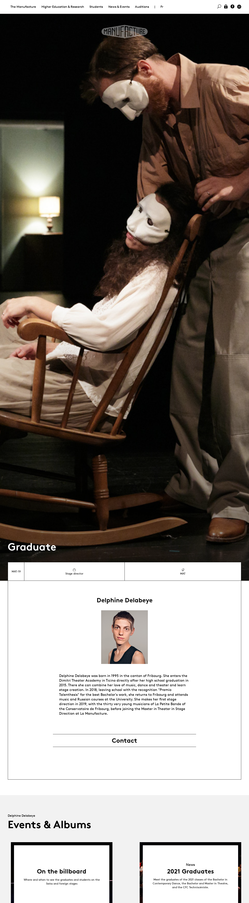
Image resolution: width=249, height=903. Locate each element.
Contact (124, 740)
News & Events (119, 7)
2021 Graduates (190, 871)
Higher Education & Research (62, 7)
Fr (161, 7)
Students (96, 7)
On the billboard (61, 871)
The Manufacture (23, 7)
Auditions (142, 7)
